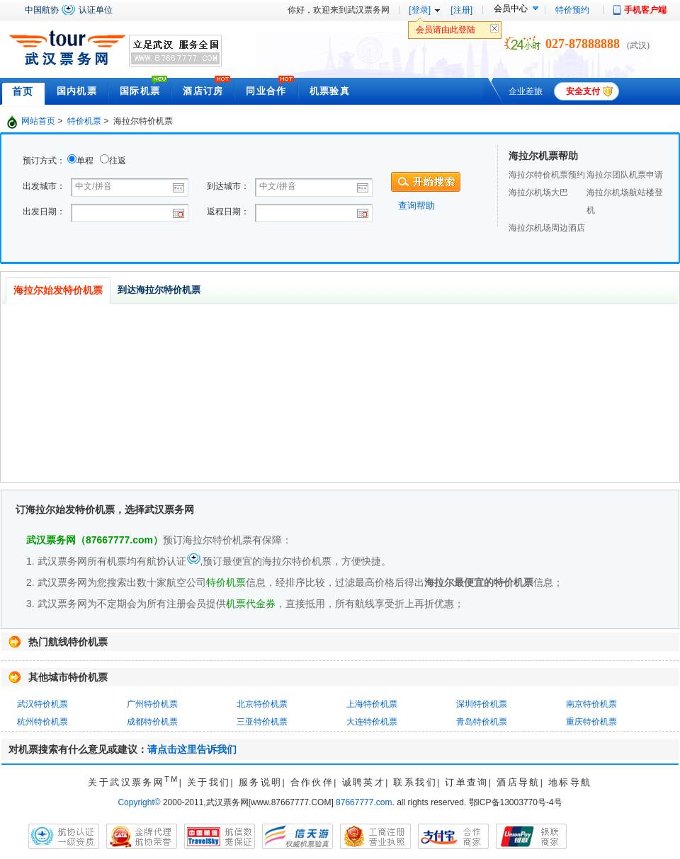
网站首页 (38, 121)
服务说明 (261, 782)
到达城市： (228, 186)
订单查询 (467, 782)
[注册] (461, 10)
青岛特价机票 (481, 722)
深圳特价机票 (481, 704)
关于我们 (209, 782)
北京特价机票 (262, 704)
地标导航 (570, 782)
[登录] (420, 10)
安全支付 (583, 91)
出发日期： (44, 212)
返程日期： (228, 212)
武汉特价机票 (42, 704)
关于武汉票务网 (133, 782)
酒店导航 (518, 782)
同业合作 (266, 91)
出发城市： (44, 186)
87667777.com (364, 802)
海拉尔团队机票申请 (624, 175)
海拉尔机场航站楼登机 (624, 201)
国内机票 (77, 91)
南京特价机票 (591, 704)
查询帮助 (416, 205)
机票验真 (330, 91)
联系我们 (415, 782)
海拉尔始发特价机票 (58, 290)
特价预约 (572, 10)
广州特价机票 (152, 704)
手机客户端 (645, 10)
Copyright (139, 802)
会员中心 (511, 8)
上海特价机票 (371, 704)
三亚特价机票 (262, 722)
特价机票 (84, 121)
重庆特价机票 (591, 722)
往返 (117, 161)
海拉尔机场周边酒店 (547, 228)
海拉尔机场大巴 (538, 192)
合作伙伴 (312, 782)
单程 (85, 161)
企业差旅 (526, 91)
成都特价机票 (152, 722)
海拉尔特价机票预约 (547, 175)
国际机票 (140, 91)
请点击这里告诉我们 (192, 749)
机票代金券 (251, 603)
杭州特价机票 (42, 722)
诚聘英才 (364, 782)
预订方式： (44, 161)
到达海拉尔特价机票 (159, 289)
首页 (23, 91)
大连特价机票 (371, 722)
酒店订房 (203, 91)
